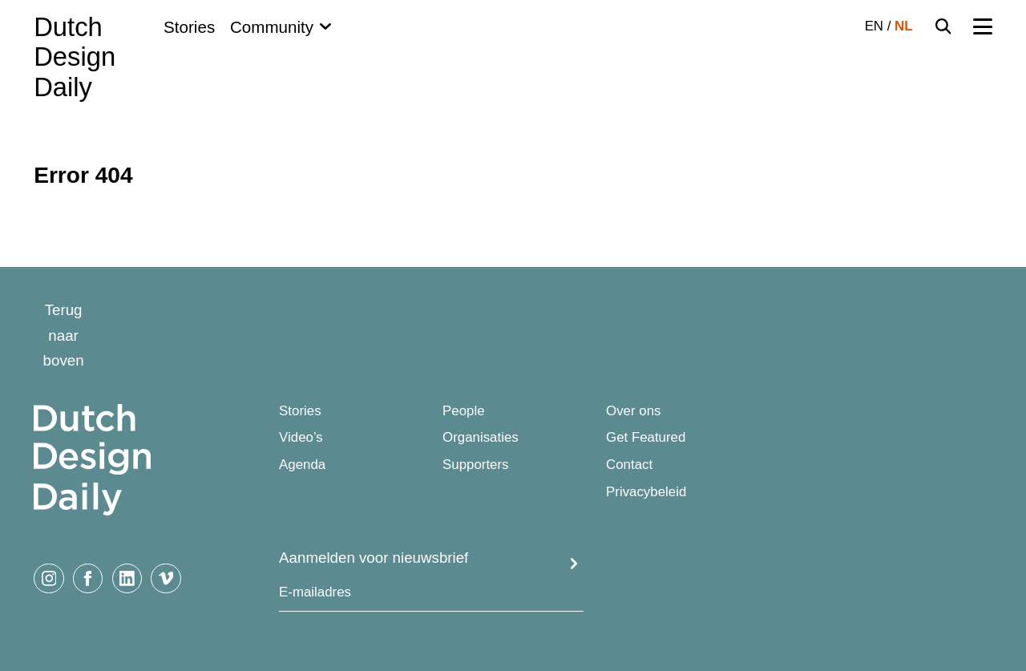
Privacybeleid (646, 492)
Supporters (475, 465)
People (463, 411)
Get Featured (645, 437)
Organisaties (480, 437)
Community (271, 27)
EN (874, 26)
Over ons (633, 411)
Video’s (301, 437)
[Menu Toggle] (982, 26)
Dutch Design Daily (74, 57)
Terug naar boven (63, 335)
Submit (574, 563)
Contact (629, 465)
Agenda (302, 465)
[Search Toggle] (943, 26)
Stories (189, 27)
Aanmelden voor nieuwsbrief (373, 557)
